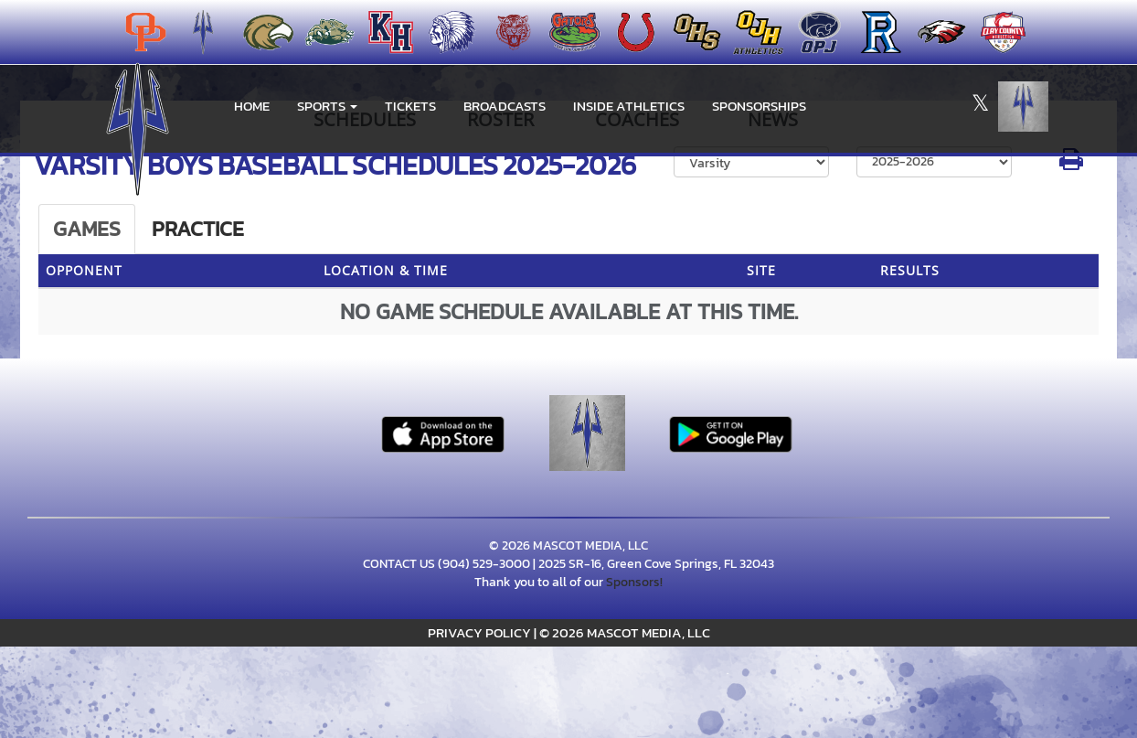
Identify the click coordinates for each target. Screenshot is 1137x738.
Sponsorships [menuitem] (759, 105)
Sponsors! (634, 582)
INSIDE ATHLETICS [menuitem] (629, 105)
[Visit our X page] (980, 106)
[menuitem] (262, 32)
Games (87, 228)
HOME (252, 105)
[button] (327, 106)
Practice (198, 228)
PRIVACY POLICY (479, 632)
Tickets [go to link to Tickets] (410, 105)
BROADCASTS (504, 105)
